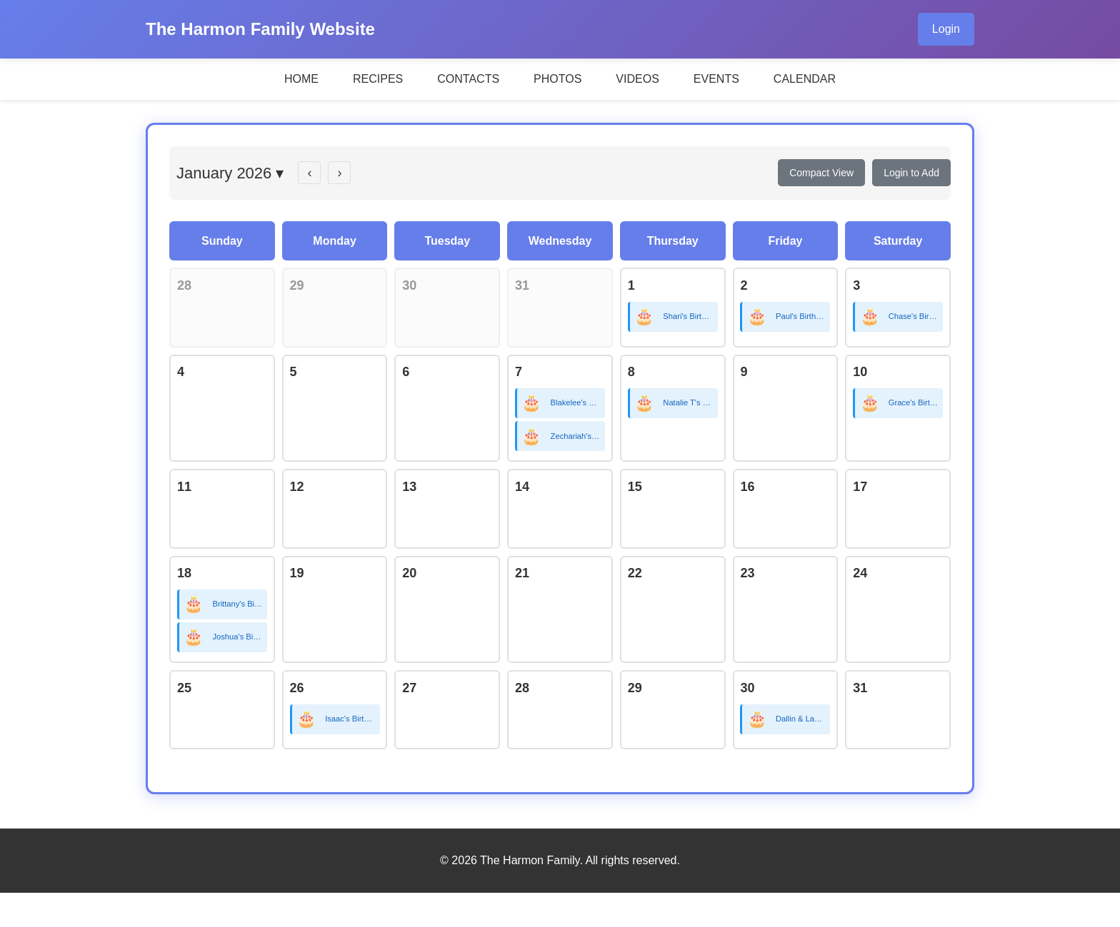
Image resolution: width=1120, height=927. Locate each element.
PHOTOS (557, 79)
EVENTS (716, 79)
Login (946, 29)
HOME (301, 79)
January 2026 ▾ (230, 173)
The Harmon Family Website (260, 29)
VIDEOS (637, 79)
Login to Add (911, 172)
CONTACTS (468, 79)
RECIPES (378, 79)
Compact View (821, 172)
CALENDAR (805, 79)
